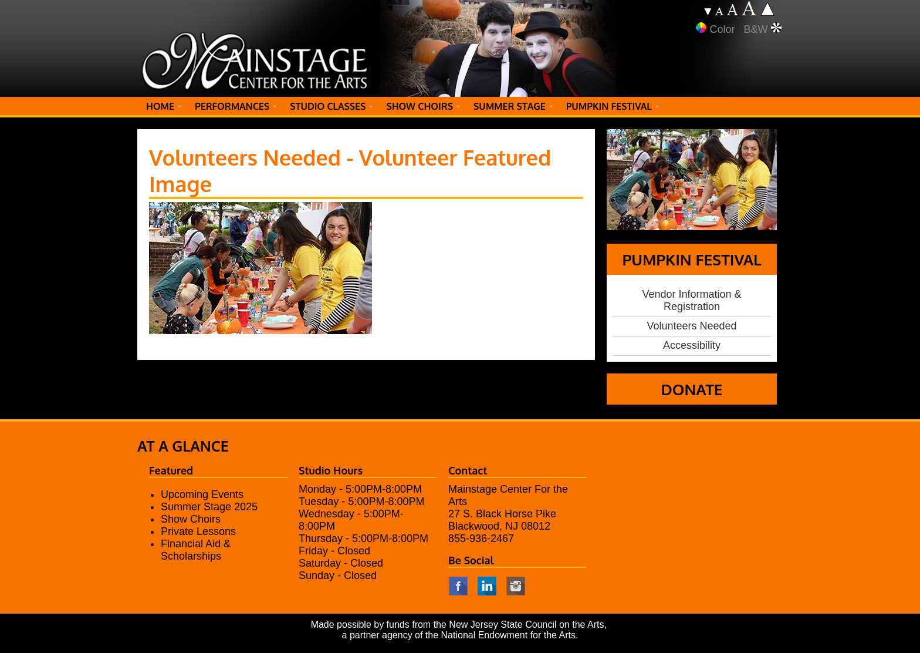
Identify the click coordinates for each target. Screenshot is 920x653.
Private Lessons (198, 531)
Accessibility (692, 345)
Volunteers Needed (691, 326)
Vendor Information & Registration (691, 300)
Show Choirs (191, 519)
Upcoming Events (202, 494)
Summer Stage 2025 (209, 507)
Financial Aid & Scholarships (196, 550)
